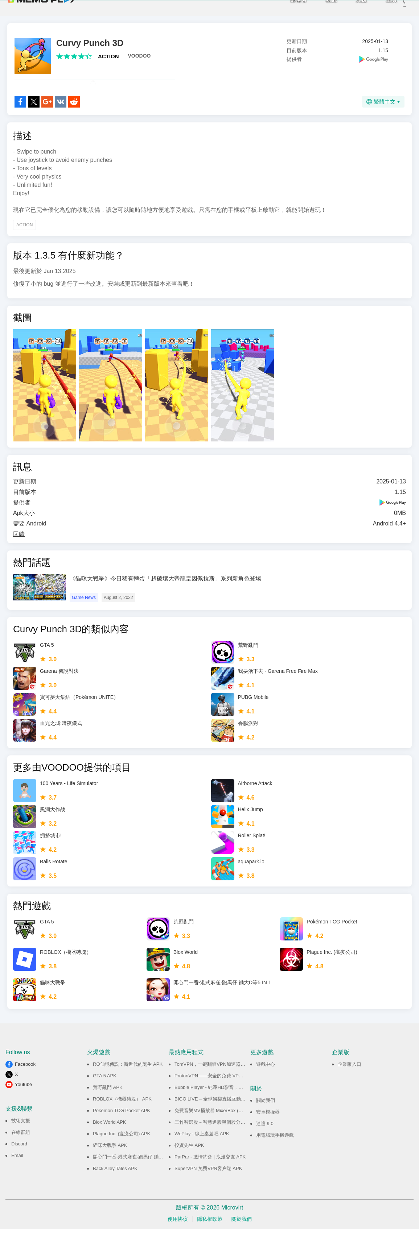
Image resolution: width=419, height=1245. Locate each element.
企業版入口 (349, 1080)
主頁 (380, 7)
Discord (19, 1159)
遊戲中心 (265, 1080)
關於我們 (265, 1116)
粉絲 (320, 7)
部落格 (287, 7)
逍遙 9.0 (265, 1139)
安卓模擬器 (268, 1128)
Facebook (25, 1080)
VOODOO (139, 56)
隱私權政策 (209, 1235)
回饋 (19, 550)
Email (17, 1171)
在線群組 (20, 1148)
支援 (350, 7)
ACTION (108, 56)
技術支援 (20, 1136)
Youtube (23, 1100)
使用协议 (178, 1235)
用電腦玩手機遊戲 (275, 1151)
